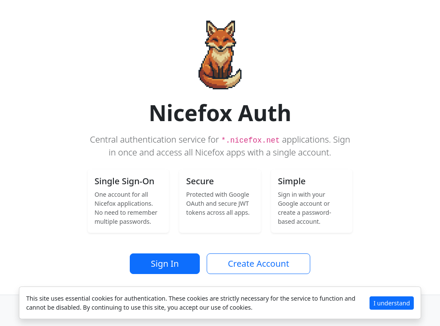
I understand (391, 303)
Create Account (258, 263)
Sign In (165, 263)
